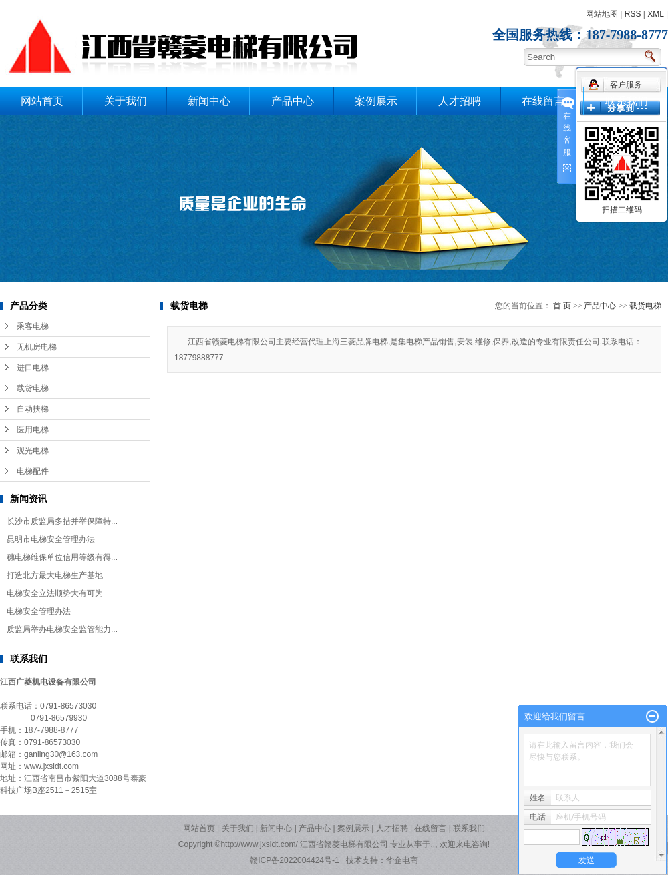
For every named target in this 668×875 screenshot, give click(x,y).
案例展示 (376, 101)
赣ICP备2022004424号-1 (294, 860)
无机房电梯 (37, 347)
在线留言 (543, 101)
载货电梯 (33, 388)
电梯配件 (33, 471)
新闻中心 (209, 101)
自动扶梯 (33, 409)
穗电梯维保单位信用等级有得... (62, 557)
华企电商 (402, 860)
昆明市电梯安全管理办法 (51, 539)
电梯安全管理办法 (39, 611)
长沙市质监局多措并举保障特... (62, 521)
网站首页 (42, 101)
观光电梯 (33, 450)
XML (655, 14)
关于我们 (125, 101)
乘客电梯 (33, 326)
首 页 (562, 305)
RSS (633, 14)
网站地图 (602, 14)
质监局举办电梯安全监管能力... (62, 629)
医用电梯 (33, 429)
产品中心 (292, 101)
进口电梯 (33, 367)
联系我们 (626, 101)
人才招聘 (459, 101)
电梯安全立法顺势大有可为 (55, 593)
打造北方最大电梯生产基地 (55, 575)
